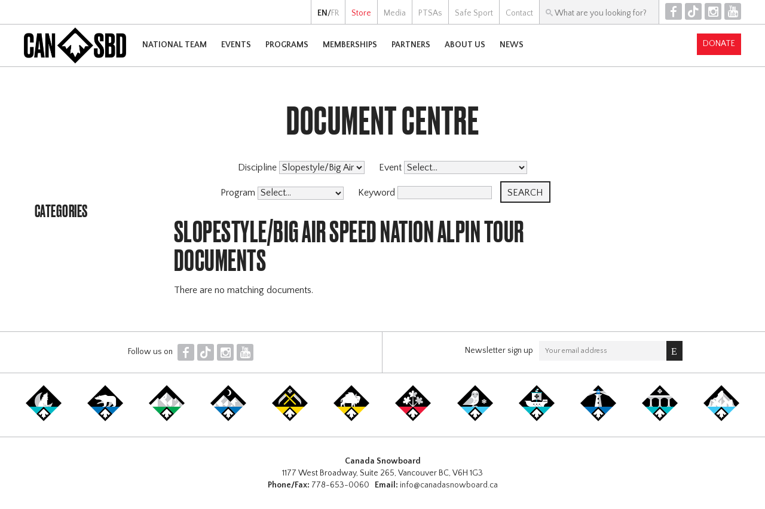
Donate (719, 43)
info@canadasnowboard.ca (449, 485)
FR (335, 13)
